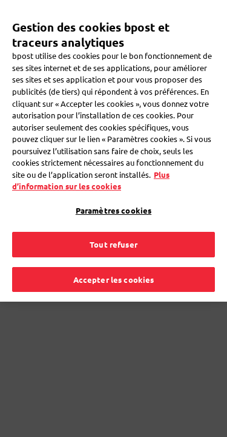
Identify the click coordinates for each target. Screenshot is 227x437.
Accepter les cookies (113, 265)
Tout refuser (113, 230)
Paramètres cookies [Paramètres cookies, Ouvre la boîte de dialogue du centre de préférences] (113, 196)
